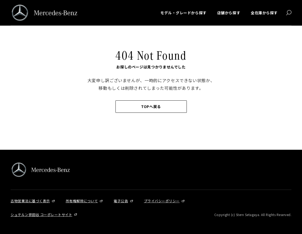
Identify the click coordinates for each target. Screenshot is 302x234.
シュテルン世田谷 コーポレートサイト (41, 214)
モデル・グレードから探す (183, 12)
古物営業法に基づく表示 (30, 200)
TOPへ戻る (151, 106)
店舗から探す (228, 12)
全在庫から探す (264, 12)
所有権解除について (82, 200)
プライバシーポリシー (162, 200)
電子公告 (121, 200)
